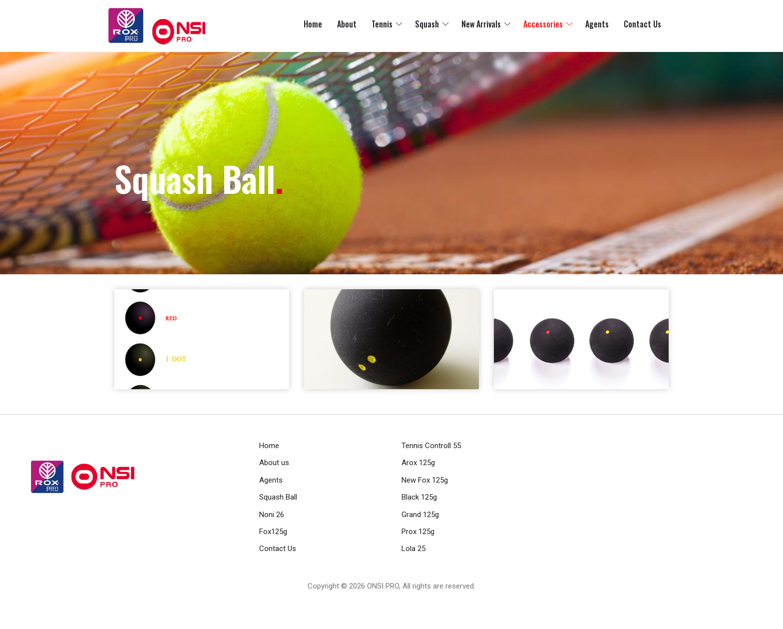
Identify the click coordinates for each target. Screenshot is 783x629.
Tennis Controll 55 (431, 445)
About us (274, 462)
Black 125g (419, 497)
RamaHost (409, 598)
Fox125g (273, 531)
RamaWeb (373, 598)
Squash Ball (278, 497)
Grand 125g (420, 514)
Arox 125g (418, 462)
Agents (597, 24)
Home (313, 24)
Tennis (382, 24)
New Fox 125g (424, 480)
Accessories (543, 24)
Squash (427, 24)
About (347, 24)
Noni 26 (271, 514)
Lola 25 (413, 548)
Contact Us (642, 24)
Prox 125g (417, 531)
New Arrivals (481, 24)
